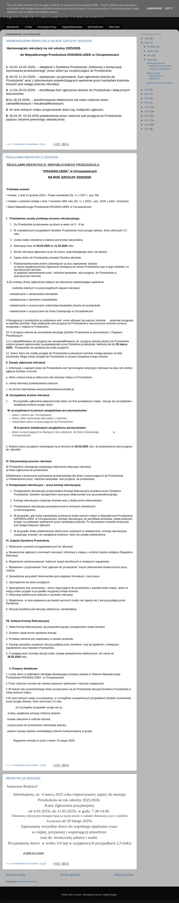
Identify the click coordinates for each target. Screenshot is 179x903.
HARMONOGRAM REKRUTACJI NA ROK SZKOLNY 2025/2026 (48, 41)
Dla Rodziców (95, 26)
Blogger (113, 894)
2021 (147, 102)
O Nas (28, 26)
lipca (149, 55)
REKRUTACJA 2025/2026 (23, 778)
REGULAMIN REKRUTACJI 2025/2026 (32, 157)
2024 (147, 89)
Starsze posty (124, 874)
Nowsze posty (15, 874)
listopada (152, 46)
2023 (147, 94)
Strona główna (70, 874)
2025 (147, 42)
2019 (147, 111)
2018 (147, 116)
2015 (147, 129)
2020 (147, 107)
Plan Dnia (114, 26)
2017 (147, 120)
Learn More (154, 8)
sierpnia (151, 51)
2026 (147, 38)
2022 (147, 98)
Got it (169, 8)
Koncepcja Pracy (47, 26)
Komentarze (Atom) (27, 881)
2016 (147, 124)
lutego (150, 59)
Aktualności (12, 26)
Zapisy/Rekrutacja (72, 26)
